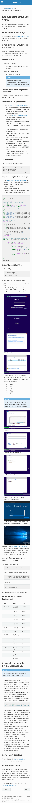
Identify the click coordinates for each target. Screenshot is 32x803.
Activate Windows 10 (8, 785)
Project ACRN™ (17, 2)
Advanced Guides (10, 8)
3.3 (3, 8)
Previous (6, 789)
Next (27, 789)
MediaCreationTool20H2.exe (18, 105)
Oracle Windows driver (19, 115)
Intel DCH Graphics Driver (19, 546)
